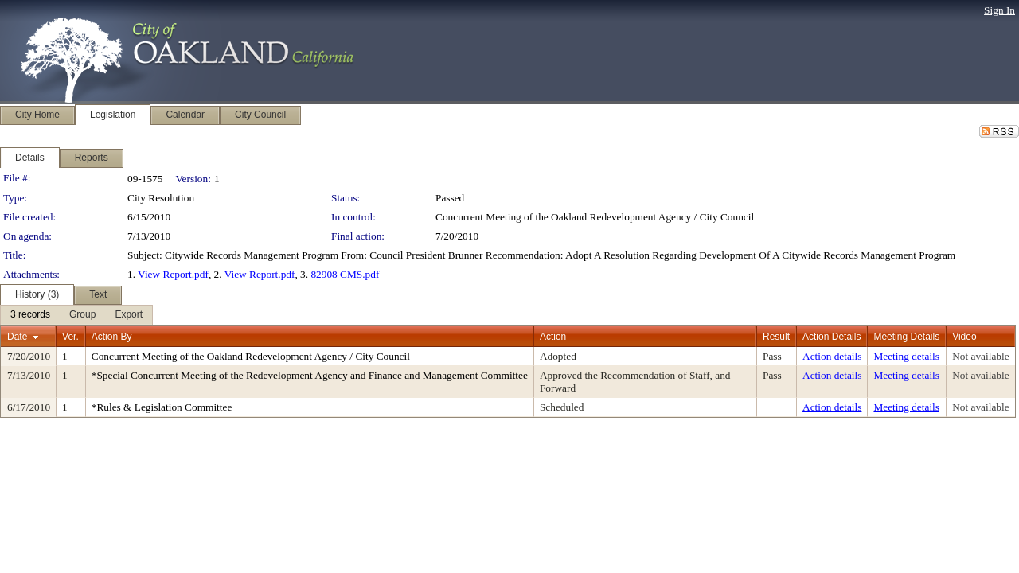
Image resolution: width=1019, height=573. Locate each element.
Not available (980, 356)
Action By (112, 336)
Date (17, 336)
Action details (831, 356)
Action (553, 336)
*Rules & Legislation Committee (162, 407)
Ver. (70, 336)
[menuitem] (30, 315)
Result (776, 336)
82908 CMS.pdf (344, 274)
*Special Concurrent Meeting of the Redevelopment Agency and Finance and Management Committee (310, 375)
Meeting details (906, 356)
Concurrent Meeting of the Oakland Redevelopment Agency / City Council (594, 217)
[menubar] (76, 315)
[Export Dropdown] (128, 315)
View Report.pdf (173, 274)
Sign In (999, 10)
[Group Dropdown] (82, 315)
